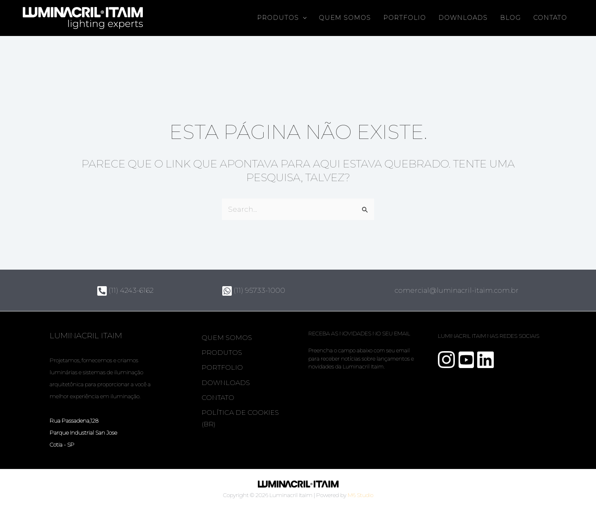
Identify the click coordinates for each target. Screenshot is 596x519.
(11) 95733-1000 (253, 290)
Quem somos (345, 18)
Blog (510, 18)
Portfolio (404, 18)
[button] (303, 18)
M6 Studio (360, 495)
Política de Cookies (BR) (240, 422)
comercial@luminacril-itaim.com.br (459, 290)
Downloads (463, 18)
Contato (550, 18)
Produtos (222, 353)
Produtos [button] (282, 18)
